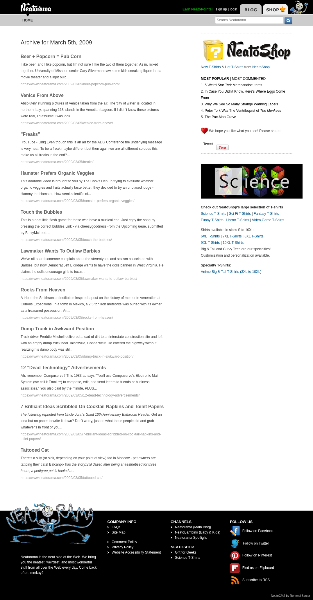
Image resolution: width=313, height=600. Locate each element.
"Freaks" (30, 134)
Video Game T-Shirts (268, 220)
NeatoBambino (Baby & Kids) (197, 532)
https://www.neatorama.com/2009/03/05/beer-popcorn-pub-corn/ (70, 84)
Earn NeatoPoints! (198, 9)
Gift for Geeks (185, 552)
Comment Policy (124, 542)
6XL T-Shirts (210, 236)
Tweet (208, 144)
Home (27, 20)
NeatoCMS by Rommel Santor (290, 595)
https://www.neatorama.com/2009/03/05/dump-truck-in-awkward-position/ (77, 356)
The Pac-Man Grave (220, 117)
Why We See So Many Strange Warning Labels (241, 104)
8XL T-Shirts (253, 236)
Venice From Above (42, 95)
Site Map (118, 532)
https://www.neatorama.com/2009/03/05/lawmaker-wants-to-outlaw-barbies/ (79, 279)
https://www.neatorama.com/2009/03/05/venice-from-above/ (67, 123)
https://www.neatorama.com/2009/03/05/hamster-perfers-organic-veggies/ (78, 201)
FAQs (116, 527)
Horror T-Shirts (237, 220)
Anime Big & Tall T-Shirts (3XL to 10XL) (231, 272)
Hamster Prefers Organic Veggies (57, 173)
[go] (288, 20)
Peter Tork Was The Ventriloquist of (243, 111)
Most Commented (249, 79)
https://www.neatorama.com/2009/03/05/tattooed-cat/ (62, 478)
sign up (221, 9)
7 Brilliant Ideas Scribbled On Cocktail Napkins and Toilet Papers (92, 406)
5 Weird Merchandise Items (233, 85)
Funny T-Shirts (212, 220)
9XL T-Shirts (210, 243)
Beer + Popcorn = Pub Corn (51, 56)
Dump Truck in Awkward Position (57, 328)
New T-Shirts (211, 67)
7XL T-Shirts (232, 236)
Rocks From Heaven (43, 289)
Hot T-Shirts (234, 67)
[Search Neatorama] (249, 20)
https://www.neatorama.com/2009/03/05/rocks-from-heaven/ (67, 318)
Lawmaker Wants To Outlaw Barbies (60, 250)
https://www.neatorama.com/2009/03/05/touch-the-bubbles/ (66, 240)
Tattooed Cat (35, 450)
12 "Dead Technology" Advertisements (63, 367)
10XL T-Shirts (233, 243)
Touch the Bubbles (41, 212)
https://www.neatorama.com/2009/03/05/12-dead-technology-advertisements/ (80, 395)
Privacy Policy (122, 547)
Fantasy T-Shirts (266, 214)
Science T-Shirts (213, 214)
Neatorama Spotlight (191, 538)
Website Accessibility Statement (136, 552)
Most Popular (215, 79)
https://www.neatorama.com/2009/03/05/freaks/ (57, 162)
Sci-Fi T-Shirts (240, 214)
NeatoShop (261, 67)
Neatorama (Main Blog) (193, 527)
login (233, 9)
